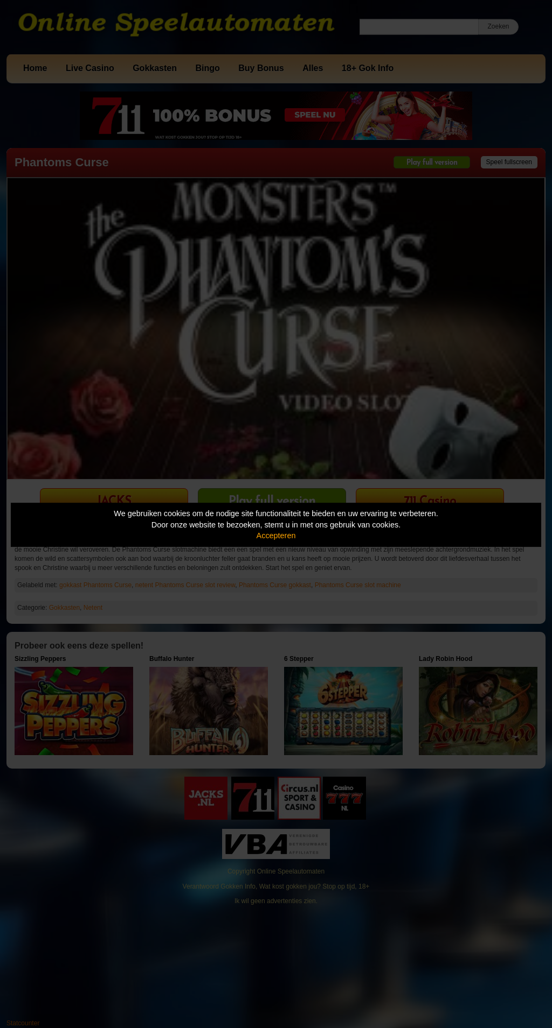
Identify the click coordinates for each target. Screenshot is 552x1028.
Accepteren (276, 535)
